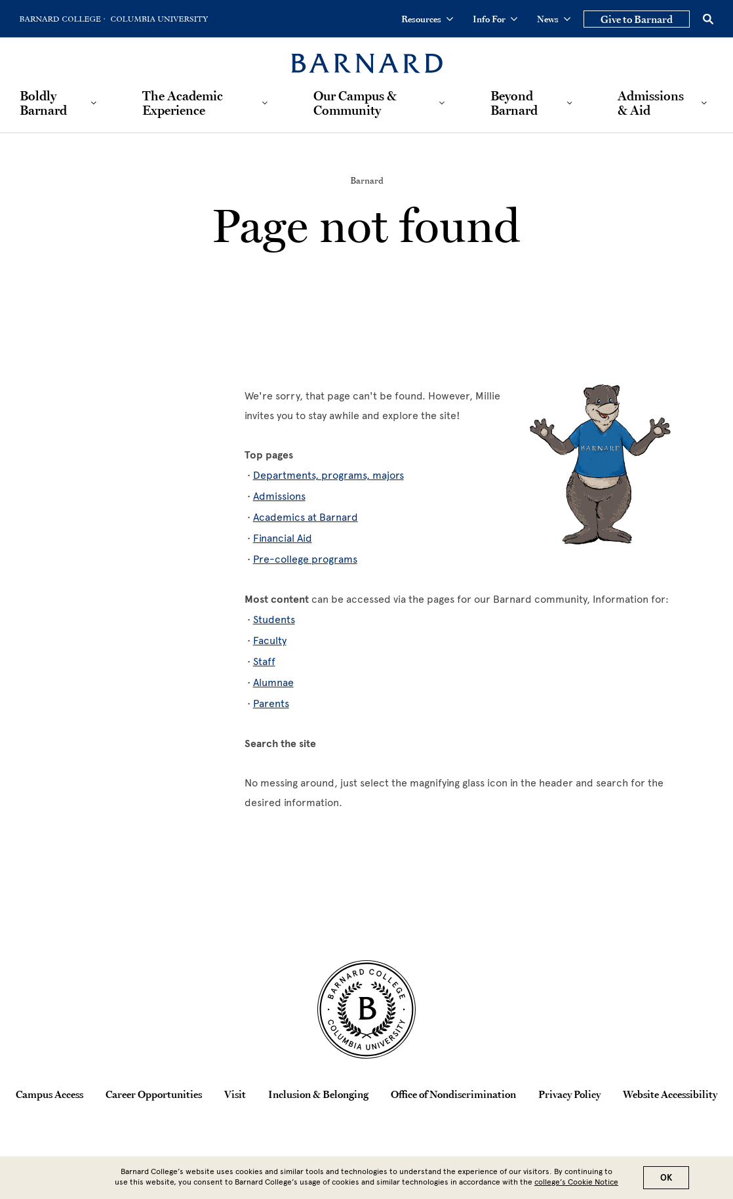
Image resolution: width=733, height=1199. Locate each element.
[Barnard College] (367, 55)
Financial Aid (282, 538)
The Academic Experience (182, 103)
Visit (235, 1094)
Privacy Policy (569, 1094)
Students (274, 619)
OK (666, 1180)
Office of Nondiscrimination (453, 1094)
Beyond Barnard (514, 103)
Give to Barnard (637, 19)
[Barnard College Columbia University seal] (366, 1009)
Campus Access (49, 1094)
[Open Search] (708, 19)
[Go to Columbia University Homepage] (158, 19)
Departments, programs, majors (328, 475)
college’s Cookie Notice (576, 1184)
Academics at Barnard (305, 517)
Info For (495, 19)
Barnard (367, 180)
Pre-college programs (305, 559)
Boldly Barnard (43, 103)
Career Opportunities (154, 1094)
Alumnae (273, 682)
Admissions (279, 496)
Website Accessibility (670, 1094)
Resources (427, 19)
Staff (264, 661)
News (553, 19)
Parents (271, 703)
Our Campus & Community (355, 103)
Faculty (270, 640)
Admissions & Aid (651, 103)
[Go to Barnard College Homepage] (62, 19)
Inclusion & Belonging (318, 1094)
